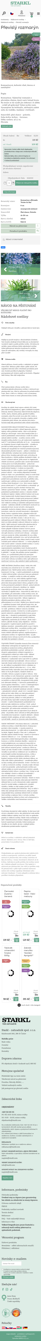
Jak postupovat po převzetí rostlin (15, 1088)
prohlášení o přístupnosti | (26, 1334)
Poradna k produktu (18, 231)
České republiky (13, 1301)
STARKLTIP (6, 961)
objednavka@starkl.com (11, 1120)
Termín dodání (7, 1212)
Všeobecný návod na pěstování (14, 1079)
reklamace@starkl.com (11, 1147)
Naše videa (6, 1042)
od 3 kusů (26, 932)
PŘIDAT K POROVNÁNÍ (14, 239)
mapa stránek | (11, 1334)
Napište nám (7, 1178)
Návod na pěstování (18, 226)
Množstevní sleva (36, 34)
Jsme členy (11, 1296)
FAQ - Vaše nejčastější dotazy (13, 1218)
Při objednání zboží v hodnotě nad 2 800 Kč (19, 1063)
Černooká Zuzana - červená (9, 893)
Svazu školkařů (13, 1298)
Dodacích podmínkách (12, 160)
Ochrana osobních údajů (11, 1203)
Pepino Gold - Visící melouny (29, 893)
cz (12, 13)
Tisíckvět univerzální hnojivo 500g (9, 952)
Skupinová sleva (6, 906)
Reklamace (6, 1215)
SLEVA (25, 970)
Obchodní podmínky (20, 1197)
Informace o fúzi (8, 1221)
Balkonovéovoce (25, 906)
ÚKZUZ (4, 1206)
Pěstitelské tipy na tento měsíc (13, 1076)
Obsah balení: (16, 932)
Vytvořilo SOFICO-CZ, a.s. (20, 1338)
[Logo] (20, 4)
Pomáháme (6, 1048)
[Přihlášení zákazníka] (21, 13)
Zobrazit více (7, 126)
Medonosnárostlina (25, 961)
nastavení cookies (20, 1336)
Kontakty (5, 1051)
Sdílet (3, 247)
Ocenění (5, 1045)
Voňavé (37, 39)
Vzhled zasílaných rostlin (12, 1085)
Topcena (5, 902)
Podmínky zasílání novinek (13, 1209)
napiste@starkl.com (9, 1158)
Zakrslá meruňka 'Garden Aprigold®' (28, 952)
